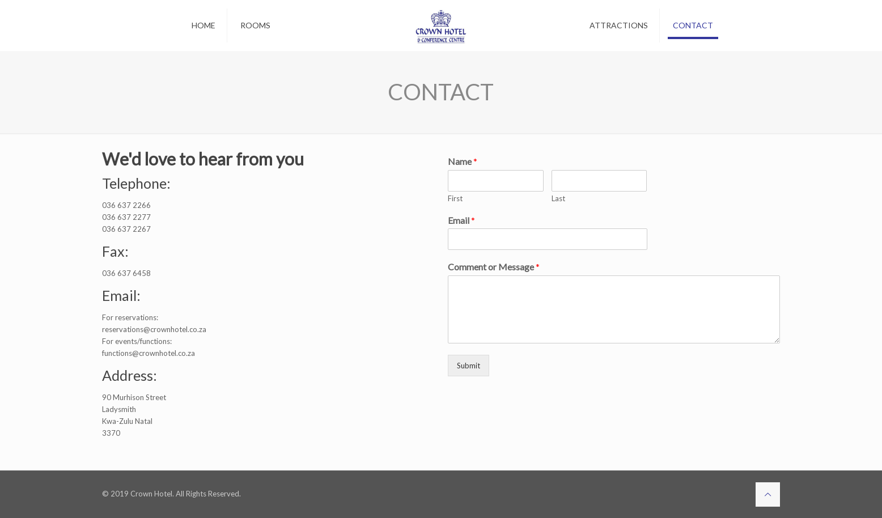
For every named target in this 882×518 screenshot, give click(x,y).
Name (462, 161)
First (455, 198)
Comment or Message (494, 266)
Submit (468, 365)
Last (558, 198)
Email (461, 220)
